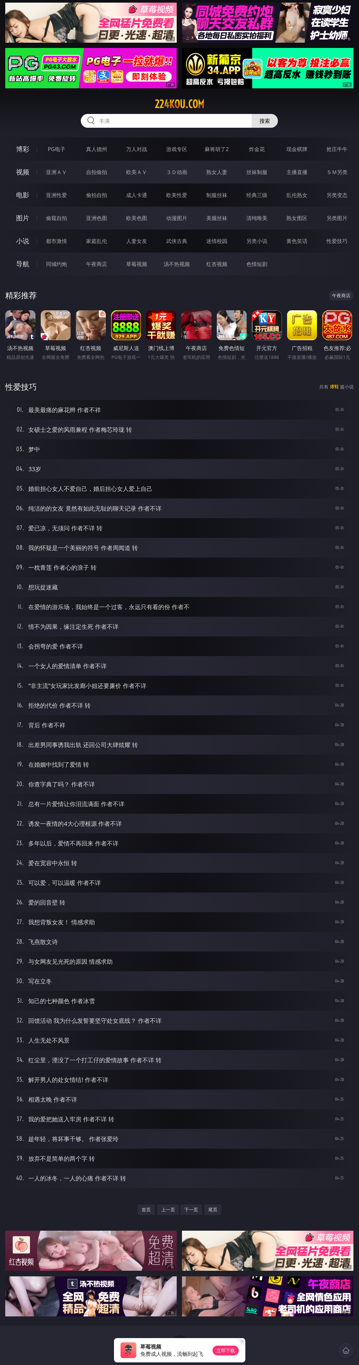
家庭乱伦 (96, 241)
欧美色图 (136, 218)
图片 (22, 217)
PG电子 (56, 149)
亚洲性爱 (56, 195)
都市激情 (56, 241)
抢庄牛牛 (337, 149)
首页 (146, 1209)
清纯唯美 (256, 218)
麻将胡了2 (217, 149)
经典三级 (256, 195)
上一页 (168, 1209)
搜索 (264, 120)
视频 (22, 171)
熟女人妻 (216, 172)
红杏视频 (216, 264)
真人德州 (96, 149)
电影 (22, 194)
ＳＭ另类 (337, 172)
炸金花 (257, 149)
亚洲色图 (96, 218)
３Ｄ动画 (176, 172)
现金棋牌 (296, 149)
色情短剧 (256, 264)
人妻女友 (136, 241)
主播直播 (296, 172)
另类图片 (337, 218)
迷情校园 (216, 241)
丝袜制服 (256, 172)
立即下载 (225, 1350)
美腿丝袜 (216, 218)
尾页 (212, 1209)
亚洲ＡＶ (56, 172)
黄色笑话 (296, 241)
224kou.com (179, 104)
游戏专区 (176, 149)
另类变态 (337, 195)
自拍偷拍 (96, 172)
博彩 (22, 148)
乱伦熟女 (296, 195)
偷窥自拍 (56, 218)
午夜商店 (96, 264)
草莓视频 (136, 264)
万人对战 (136, 149)
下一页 (191, 1209)
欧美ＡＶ (136, 172)
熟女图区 (296, 218)
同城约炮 (56, 264)
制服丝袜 (216, 195)
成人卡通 (136, 195)
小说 (22, 240)
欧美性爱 (176, 195)
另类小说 (256, 241)
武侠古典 (176, 241)
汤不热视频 (177, 264)
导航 (22, 263)
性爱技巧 (337, 241)
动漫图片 (176, 218)
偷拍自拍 (96, 195)
